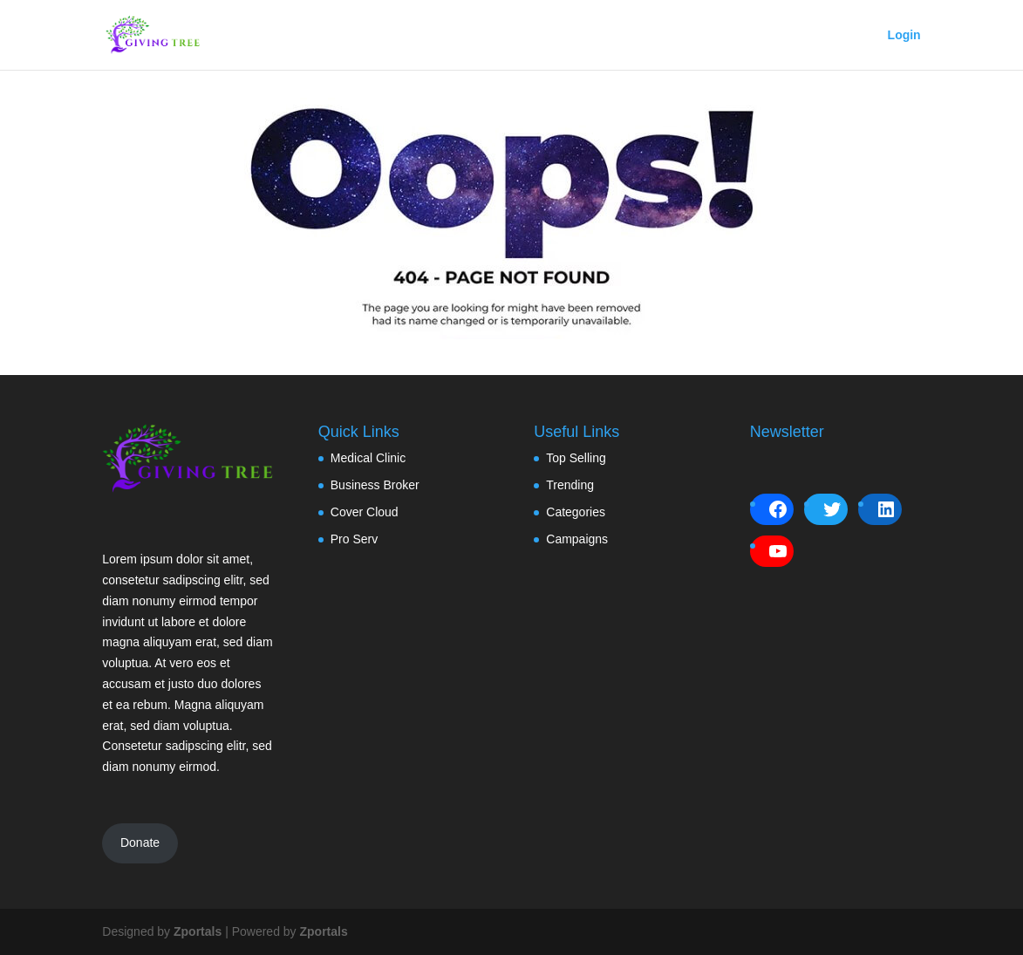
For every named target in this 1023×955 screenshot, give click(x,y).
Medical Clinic (368, 458)
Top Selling (576, 458)
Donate (140, 842)
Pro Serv (354, 539)
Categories (575, 512)
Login (904, 35)
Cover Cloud (365, 512)
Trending (570, 485)
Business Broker (375, 485)
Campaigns (577, 539)
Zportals (198, 931)
